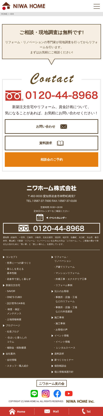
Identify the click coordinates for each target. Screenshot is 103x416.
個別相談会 (60, 365)
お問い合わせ (45, 126)
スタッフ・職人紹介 (17, 365)
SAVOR (11, 291)
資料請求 (45, 143)
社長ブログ (13, 331)
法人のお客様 (61, 291)
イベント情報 (61, 335)
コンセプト (12, 257)
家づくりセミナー (64, 359)
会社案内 (10, 353)
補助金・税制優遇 (16, 347)
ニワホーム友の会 (51, 383)
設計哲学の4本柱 (16, 303)
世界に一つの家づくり (19, 263)
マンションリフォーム (67, 273)
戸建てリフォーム (65, 267)
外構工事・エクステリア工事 (71, 279)
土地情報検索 (14, 319)
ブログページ (13, 325)
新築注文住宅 (13, 285)
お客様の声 (62, 329)
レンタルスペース (65, 347)
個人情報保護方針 (64, 371)
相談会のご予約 (51, 159)
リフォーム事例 (64, 285)
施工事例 (59, 317)
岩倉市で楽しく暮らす (19, 279)
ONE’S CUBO (14, 297)
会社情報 (12, 359)
